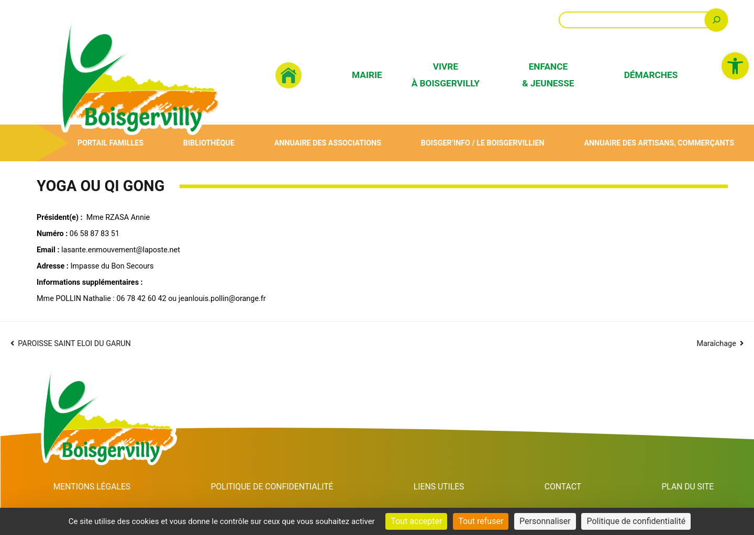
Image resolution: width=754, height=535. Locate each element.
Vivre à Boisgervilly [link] (446, 74)
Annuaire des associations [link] (327, 142)
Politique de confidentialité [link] (275, 487)
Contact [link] (566, 487)
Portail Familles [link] (110, 142)
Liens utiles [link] (444, 487)
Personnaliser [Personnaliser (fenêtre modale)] (545, 521)
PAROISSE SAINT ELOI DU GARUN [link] (74, 343)
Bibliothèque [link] (209, 142)
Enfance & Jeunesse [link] (548, 74)
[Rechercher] (716, 19)
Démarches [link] (651, 75)
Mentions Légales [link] (92, 487)
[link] (735, 66)
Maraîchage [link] (716, 343)
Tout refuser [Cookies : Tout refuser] (480, 521)
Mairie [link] (367, 75)
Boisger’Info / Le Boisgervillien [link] (482, 142)
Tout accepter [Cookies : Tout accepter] (416, 521)
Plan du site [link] (688, 487)
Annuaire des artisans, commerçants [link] (659, 142)
